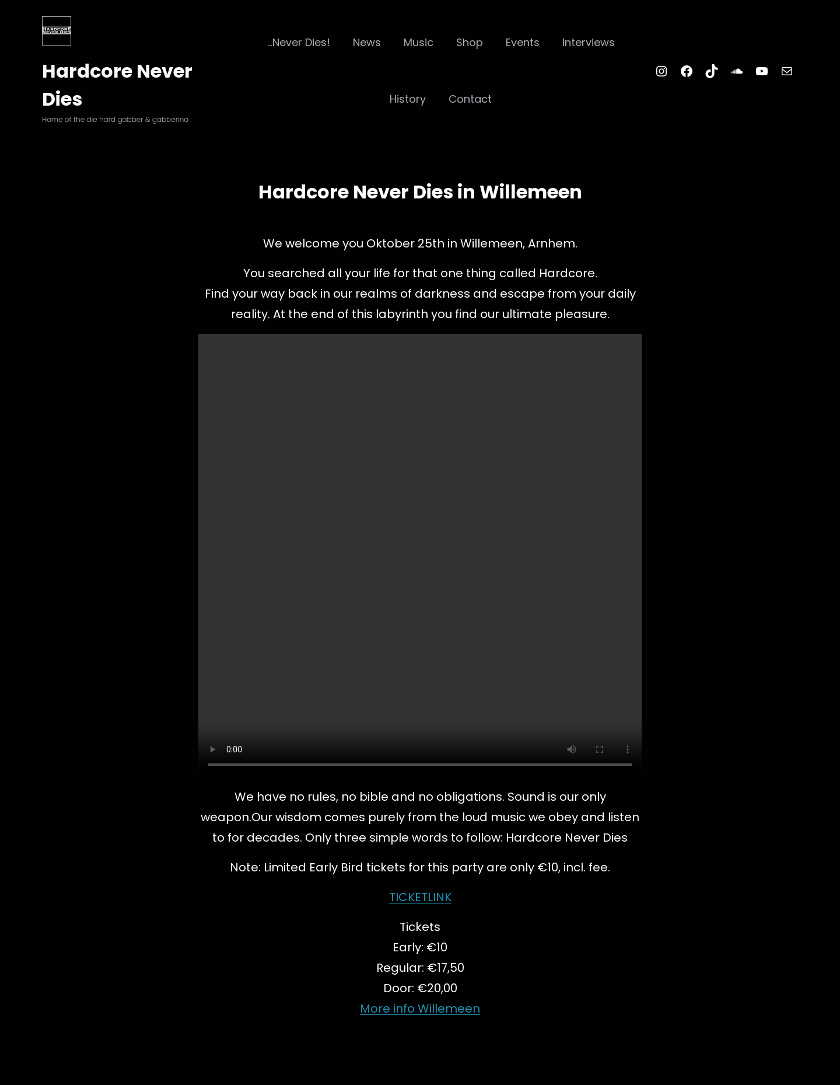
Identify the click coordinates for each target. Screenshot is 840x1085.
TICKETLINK (420, 897)
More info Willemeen (420, 1008)
